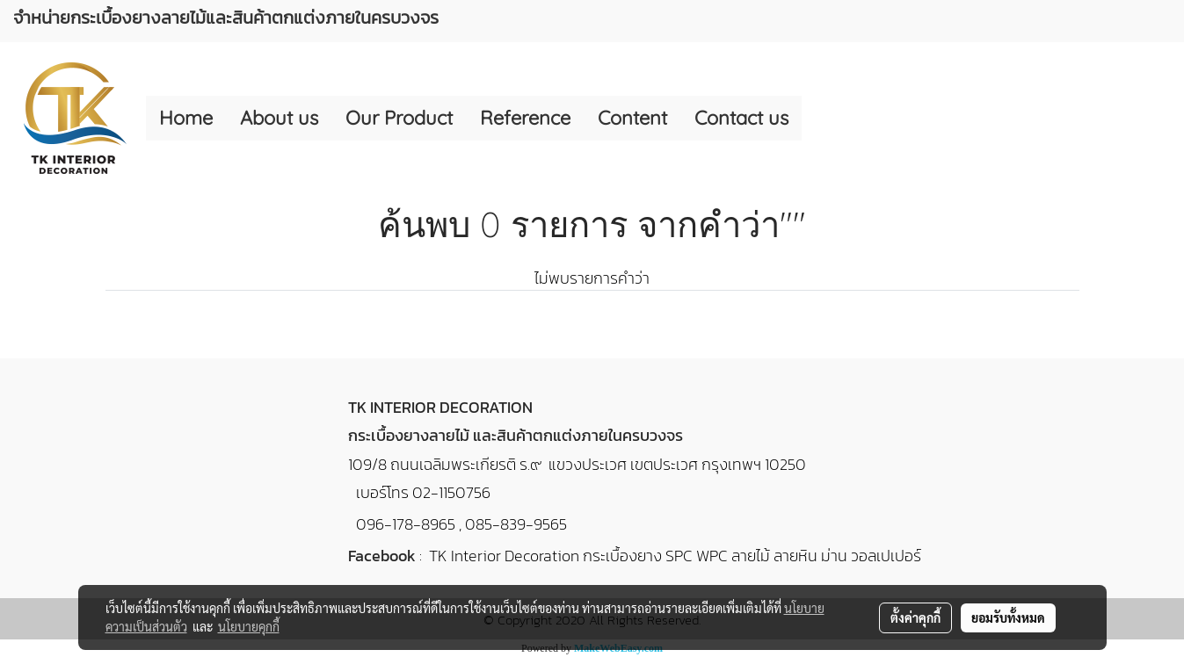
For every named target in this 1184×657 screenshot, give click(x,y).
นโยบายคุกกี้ (249, 626)
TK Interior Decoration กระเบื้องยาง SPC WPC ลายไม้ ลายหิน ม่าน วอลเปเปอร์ (675, 555)
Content (632, 117)
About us (279, 117)
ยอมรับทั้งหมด (1008, 617)
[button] (817, 119)
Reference (525, 117)
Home (186, 117)
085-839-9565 (516, 524)
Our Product (399, 117)
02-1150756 (451, 492)
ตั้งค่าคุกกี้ (915, 617)
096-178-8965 (405, 524)
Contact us (741, 117)
